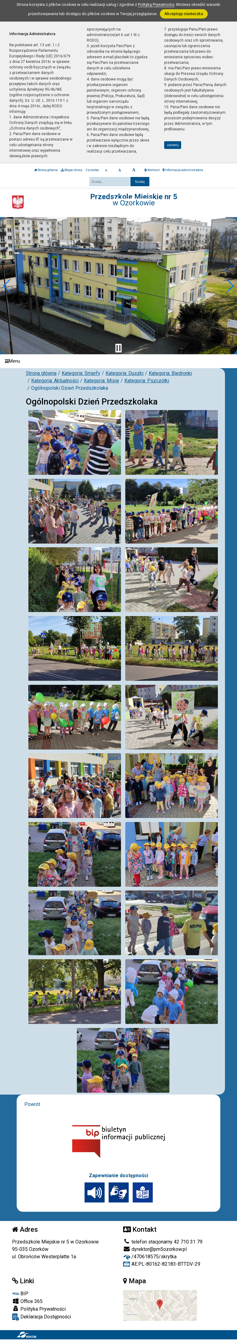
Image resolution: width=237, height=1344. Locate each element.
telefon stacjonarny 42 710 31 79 (162, 1242)
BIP (20, 1294)
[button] (7, 286)
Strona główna (46, 170)
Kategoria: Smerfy (81, 373)
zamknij (173, 145)
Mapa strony (71, 170)
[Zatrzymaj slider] (118, 348)
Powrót (32, 1104)
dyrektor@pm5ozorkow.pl (155, 1249)
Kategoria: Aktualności (55, 381)
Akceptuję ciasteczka (183, 13)
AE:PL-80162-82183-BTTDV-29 (161, 1264)
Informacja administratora (183, 170)
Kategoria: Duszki (124, 373)
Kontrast (152, 170)
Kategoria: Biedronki (170, 373)
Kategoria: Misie (101, 381)
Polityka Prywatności (39, 1309)
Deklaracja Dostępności (41, 1317)
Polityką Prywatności (156, 4)
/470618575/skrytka (150, 1257)
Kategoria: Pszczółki (146, 381)
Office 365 (27, 1301)
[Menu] (118, 361)
